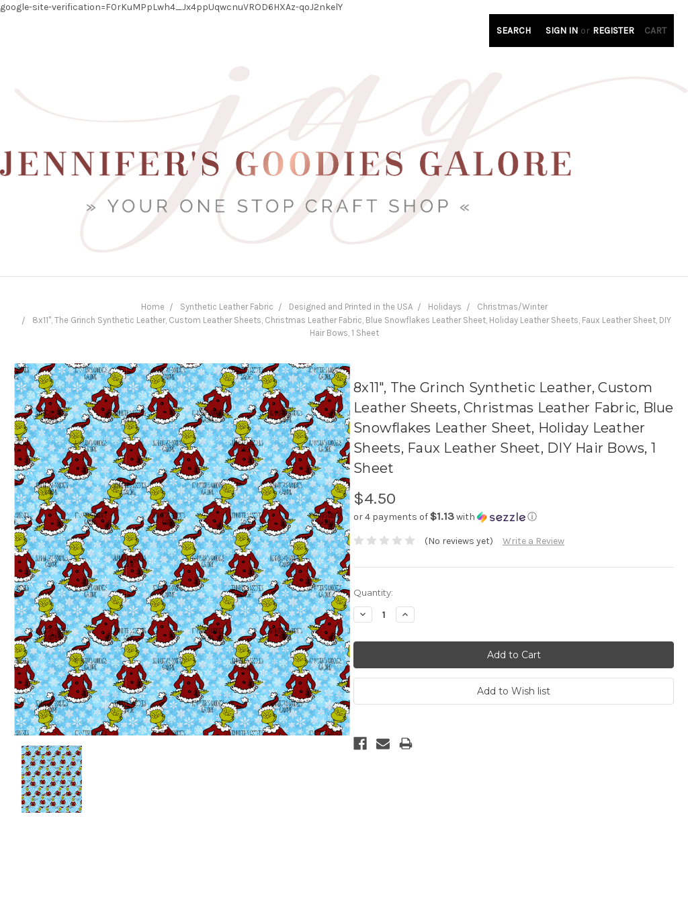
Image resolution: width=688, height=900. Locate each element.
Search (514, 30)
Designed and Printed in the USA (351, 307)
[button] (513, 516)
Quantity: (373, 592)
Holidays (445, 307)
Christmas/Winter (512, 307)
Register (613, 30)
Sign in (562, 30)
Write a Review (533, 541)
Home (153, 307)
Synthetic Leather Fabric (226, 307)
